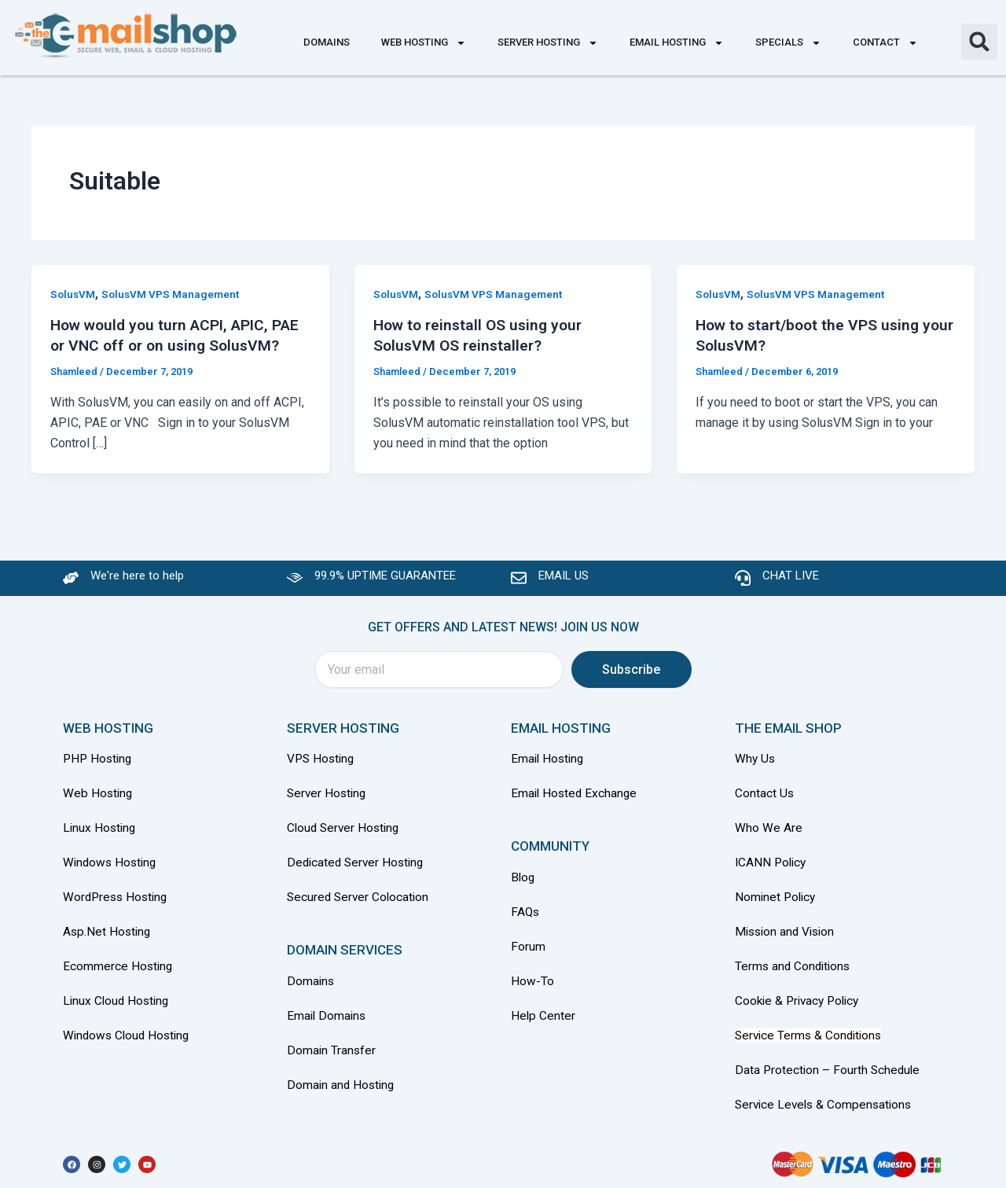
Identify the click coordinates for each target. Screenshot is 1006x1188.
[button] (979, 42)
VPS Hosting (322, 767)
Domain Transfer (332, 1053)
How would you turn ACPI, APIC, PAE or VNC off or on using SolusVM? (164, 345)
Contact (885, 43)
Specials (788, 43)
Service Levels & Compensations (826, 1105)
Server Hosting (547, 43)
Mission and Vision (787, 936)
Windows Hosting (111, 868)
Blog (523, 884)
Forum (528, 951)
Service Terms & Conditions (811, 1037)
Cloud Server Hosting (345, 834)
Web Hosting (423, 43)
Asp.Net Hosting (108, 936)
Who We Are (768, 834)
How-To (532, 985)
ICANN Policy (772, 868)
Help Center (543, 1019)
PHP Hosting (99, 767)
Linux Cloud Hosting (118, 1003)
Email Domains (328, 1019)
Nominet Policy (777, 902)
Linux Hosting (100, 834)
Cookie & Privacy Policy (800, 1003)
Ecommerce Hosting (118, 969)
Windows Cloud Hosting (129, 1037)
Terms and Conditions (794, 969)
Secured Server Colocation (360, 902)
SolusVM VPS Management (173, 294)
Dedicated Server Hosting (358, 868)
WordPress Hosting (117, 902)
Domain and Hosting (342, 1086)
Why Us (757, 767)
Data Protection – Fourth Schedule (829, 1071)
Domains (326, 42)
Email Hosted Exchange (576, 800)
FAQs (526, 917)
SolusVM (73, 294)
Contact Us (765, 800)
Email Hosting (677, 43)
